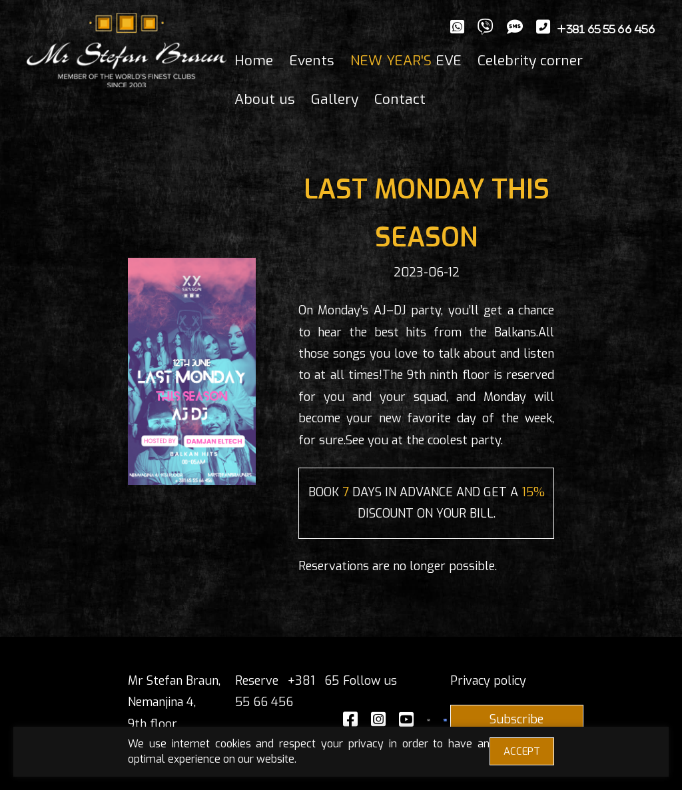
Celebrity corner (530, 60)
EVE (406, 60)
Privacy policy (488, 681)
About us (264, 99)
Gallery (334, 99)
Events (311, 60)
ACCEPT (522, 751)
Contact (400, 99)
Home (253, 60)
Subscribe (516, 719)
